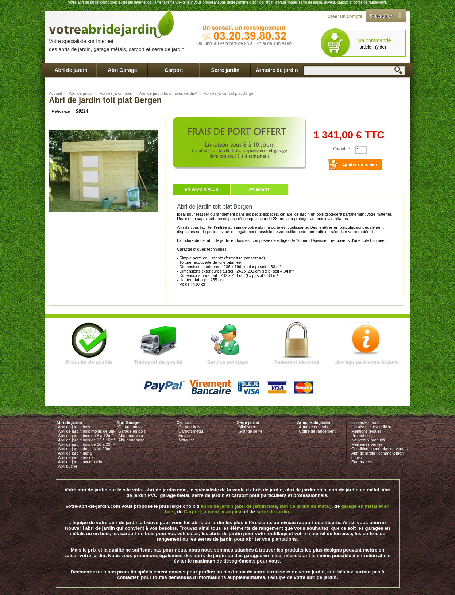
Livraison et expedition (371, 427)
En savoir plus (201, 189)
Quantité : (342, 148)
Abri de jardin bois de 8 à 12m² (85, 435)
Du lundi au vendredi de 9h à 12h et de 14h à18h (244, 43)
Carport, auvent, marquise (213, 511)
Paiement (259, 189)
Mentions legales (366, 431)
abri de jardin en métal (304, 506)
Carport (174, 70)
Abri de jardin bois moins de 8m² (168, 93)
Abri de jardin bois (116, 93)
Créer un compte (345, 16)
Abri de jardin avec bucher (81, 462)
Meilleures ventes (367, 444)
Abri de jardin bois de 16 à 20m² (86, 444)
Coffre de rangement (317, 431)
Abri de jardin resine (76, 457)
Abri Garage (122, 70)
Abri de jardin (70, 70)
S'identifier (381, 16)
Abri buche (67, 466)
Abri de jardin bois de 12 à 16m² (86, 440)
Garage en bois (132, 431)
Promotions (361, 435)
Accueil (55, 93)
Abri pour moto (131, 440)
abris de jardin (217, 506)
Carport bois (189, 427)
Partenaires (361, 462)
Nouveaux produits (368, 440)
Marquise (186, 440)
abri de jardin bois (256, 506)
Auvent (184, 435)
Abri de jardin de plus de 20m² (85, 449)
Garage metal (130, 427)
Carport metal (190, 431)
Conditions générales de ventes (379, 449)
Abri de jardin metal (75, 453)
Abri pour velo (130, 435)
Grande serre (250, 431)
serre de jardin (273, 511)
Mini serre (247, 427)
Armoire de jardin (277, 70)
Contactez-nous (365, 422)
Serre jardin (225, 70)
